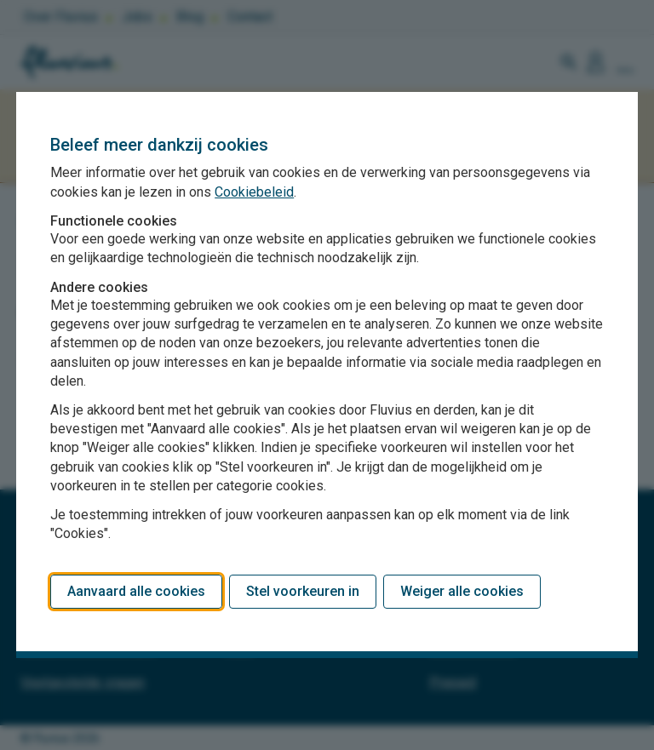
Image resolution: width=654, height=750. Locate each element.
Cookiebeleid (254, 192)
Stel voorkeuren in (302, 591)
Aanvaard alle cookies (136, 591)
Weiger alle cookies (462, 591)
